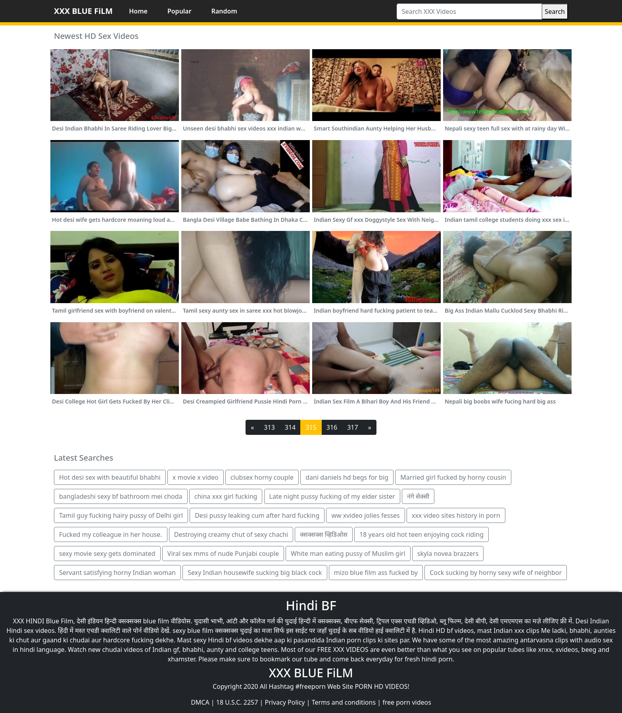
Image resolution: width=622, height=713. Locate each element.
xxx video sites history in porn (456, 515)
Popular (179, 11)
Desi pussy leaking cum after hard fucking (257, 515)
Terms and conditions (344, 702)
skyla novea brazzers (448, 553)
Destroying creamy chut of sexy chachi (231, 534)
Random (224, 11)
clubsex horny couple (262, 477)
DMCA (200, 702)
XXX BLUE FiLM (83, 11)
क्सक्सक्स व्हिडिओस (323, 534)
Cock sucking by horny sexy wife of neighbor (496, 572)
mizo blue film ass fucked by (376, 572)
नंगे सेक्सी (418, 496)
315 (310, 427)
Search (555, 11)
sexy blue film (193, 630)
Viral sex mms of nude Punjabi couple (223, 553)
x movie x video (196, 477)
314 (290, 427)
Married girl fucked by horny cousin (453, 477)
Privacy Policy (285, 702)
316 (331, 427)
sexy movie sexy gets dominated (107, 553)
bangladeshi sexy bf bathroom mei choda (120, 496)
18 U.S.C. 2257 (237, 702)
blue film (156, 621)
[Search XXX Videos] (469, 11)
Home (138, 11)
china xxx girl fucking (225, 496)
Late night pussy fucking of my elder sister (332, 496)
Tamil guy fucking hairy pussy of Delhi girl (121, 515)
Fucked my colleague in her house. (110, 534)
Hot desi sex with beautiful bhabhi (110, 477)
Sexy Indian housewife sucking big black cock (255, 572)
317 (352, 427)
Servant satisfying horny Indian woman (117, 572)
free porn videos (406, 702)
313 (269, 427)
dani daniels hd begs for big (346, 477)
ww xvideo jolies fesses (365, 515)
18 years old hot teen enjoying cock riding (421, 534)
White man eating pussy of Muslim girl (348, 553)
